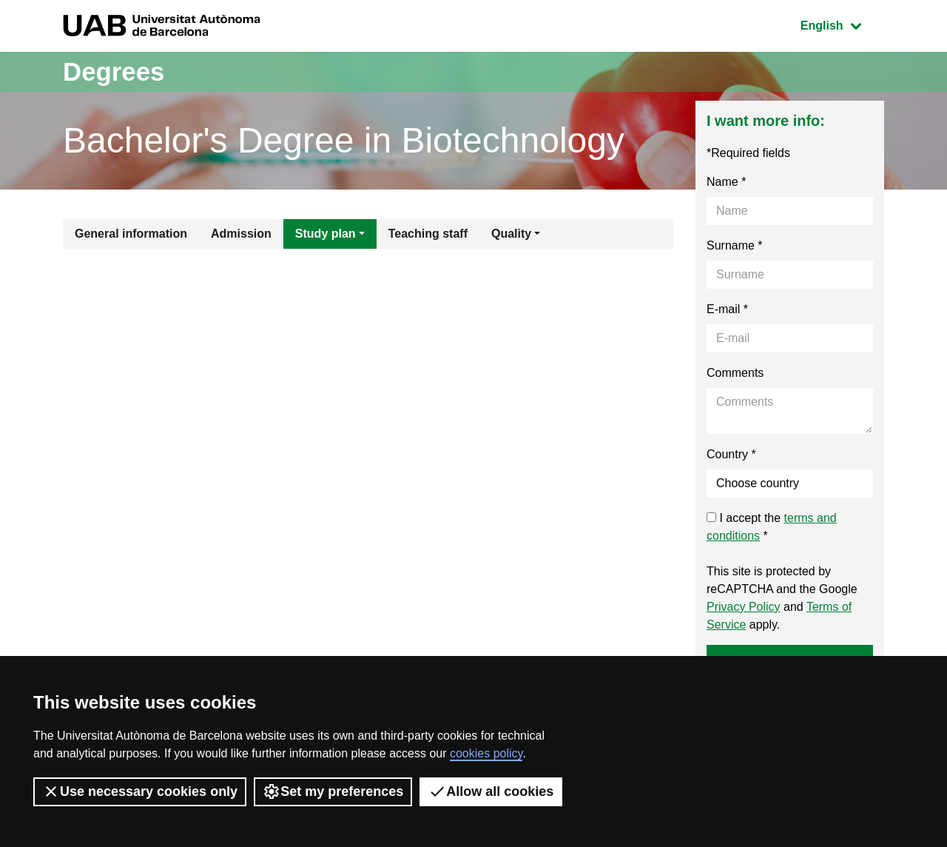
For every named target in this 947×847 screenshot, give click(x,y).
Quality (511, 233)
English (842, 24)
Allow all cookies (490, 791)
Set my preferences (333, 791)
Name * (726, 181)
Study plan (325, 233)
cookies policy (486, 753)
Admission (241, 233)
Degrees (115, 71)
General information (131, 233)
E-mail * (727, 309)
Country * (731, 454)
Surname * (735, 245)
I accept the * (772, 527)
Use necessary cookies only (139, 791)
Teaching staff (428, 233)
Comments (735, 372)
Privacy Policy (744, 606)
